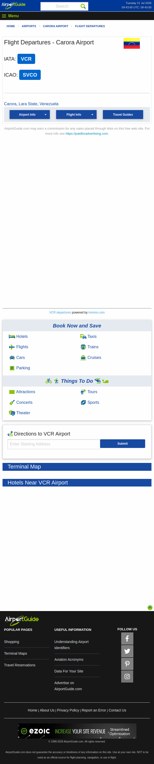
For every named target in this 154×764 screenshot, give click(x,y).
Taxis (88, 336)
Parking (19, 368)
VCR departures (60, 312)
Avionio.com (96, 312)
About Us (47, 710)
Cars (17, 357)
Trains (89, 347)
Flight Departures (90, 26)
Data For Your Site (68, 671)
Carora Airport (55, 26)
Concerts (20, 402)
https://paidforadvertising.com (87, 133)
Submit (122, 443)
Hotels (18, 336)
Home (11, 26)
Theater (19, 413)
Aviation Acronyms (68, 659)
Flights (18, 347)
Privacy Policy (68, 710)
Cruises (90, 357)
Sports (89, 402)
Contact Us (117, 710)
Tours (88, 392)
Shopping (11, 642)
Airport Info (27, 114)
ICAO (10, 75)
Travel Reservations (19, 665)
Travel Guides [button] (123, 114)
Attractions (22, 392)
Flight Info (74, 114)
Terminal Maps (15, 653)
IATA (9, 59)
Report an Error (94, 710)
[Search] (83, 6)
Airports (29, 26)
